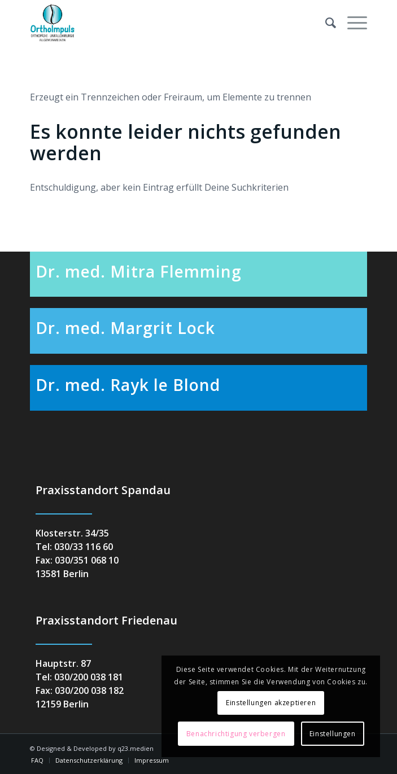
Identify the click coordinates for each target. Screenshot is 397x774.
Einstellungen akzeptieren (271, 702)
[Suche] (325, 22)
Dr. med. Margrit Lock (125, 327)
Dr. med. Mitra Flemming (139, 271)
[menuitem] (325, 22)
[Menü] (351, 22)
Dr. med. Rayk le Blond (128, 384)
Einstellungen (332, 733)
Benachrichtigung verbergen (236, 733)
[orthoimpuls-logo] (165, 22)
